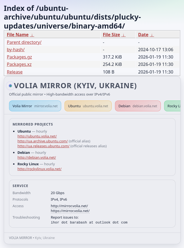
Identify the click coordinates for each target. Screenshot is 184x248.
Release (15, 72)
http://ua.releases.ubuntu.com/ (43, 145)
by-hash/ (16, 50)
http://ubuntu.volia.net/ (37, 136)
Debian (137, 105)
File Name (18, 35)
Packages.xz (19, 64)
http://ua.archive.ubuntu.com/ (42, 141)
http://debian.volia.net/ (36, 157)
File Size (111, 35)
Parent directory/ (24, 42)
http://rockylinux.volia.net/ (39, 168)
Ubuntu (88, 105)
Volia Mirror (35, 105)
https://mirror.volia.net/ (70, 210)
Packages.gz (19, 57)
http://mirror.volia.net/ (69, 205)
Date (143, 35)
